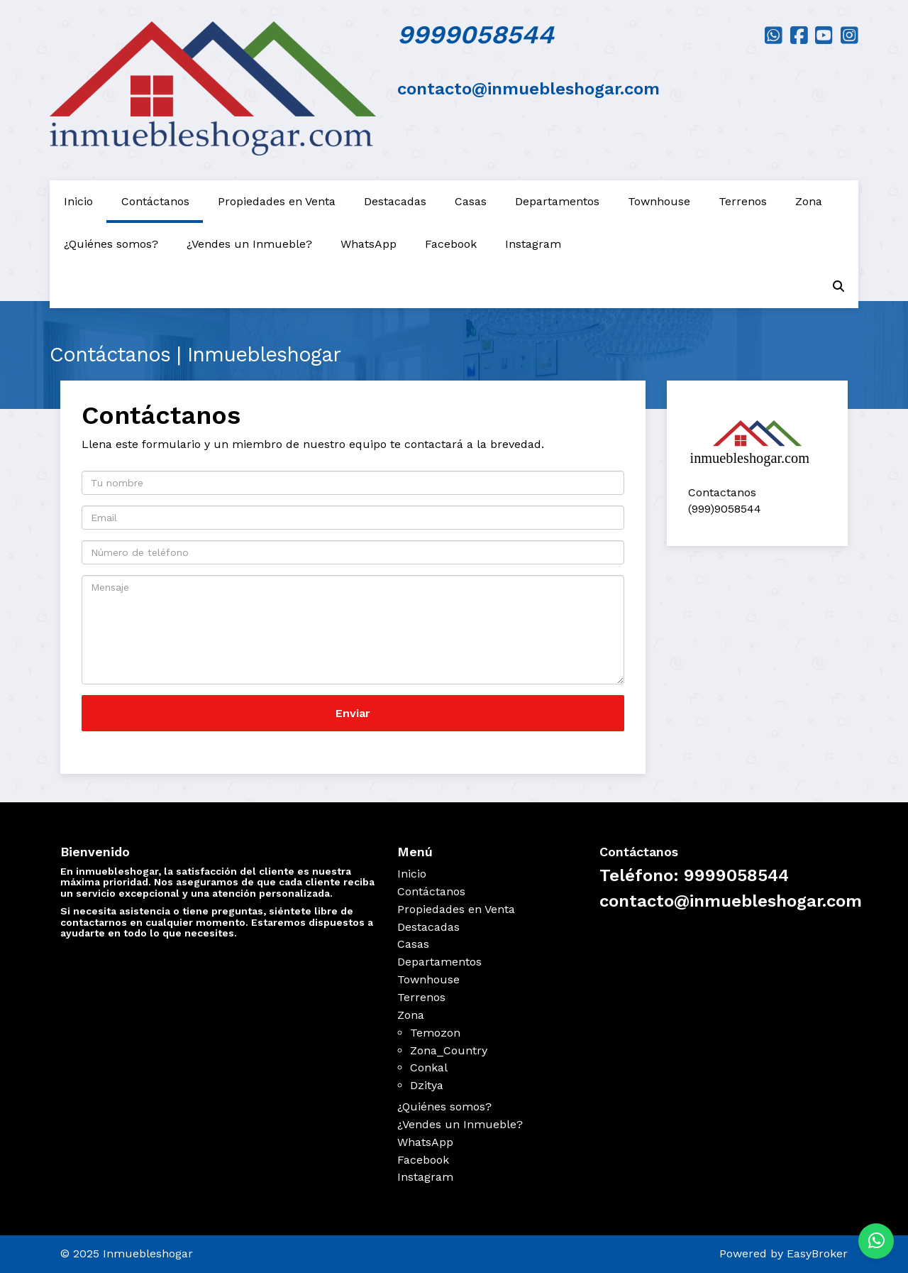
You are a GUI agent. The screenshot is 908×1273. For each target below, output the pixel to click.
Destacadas (395, 201)
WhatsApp (368, 244)
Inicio (78, 201)
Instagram (533, 244)
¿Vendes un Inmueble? (249, 244)
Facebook (451, 244)
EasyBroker (817, 1253)
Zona (808, 201)
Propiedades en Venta (277, 201)
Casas (471, 201)
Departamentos (557, 201)
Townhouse (659, 201)
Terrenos (743, 201)
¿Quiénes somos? (111, 244)
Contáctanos (155, 201)
